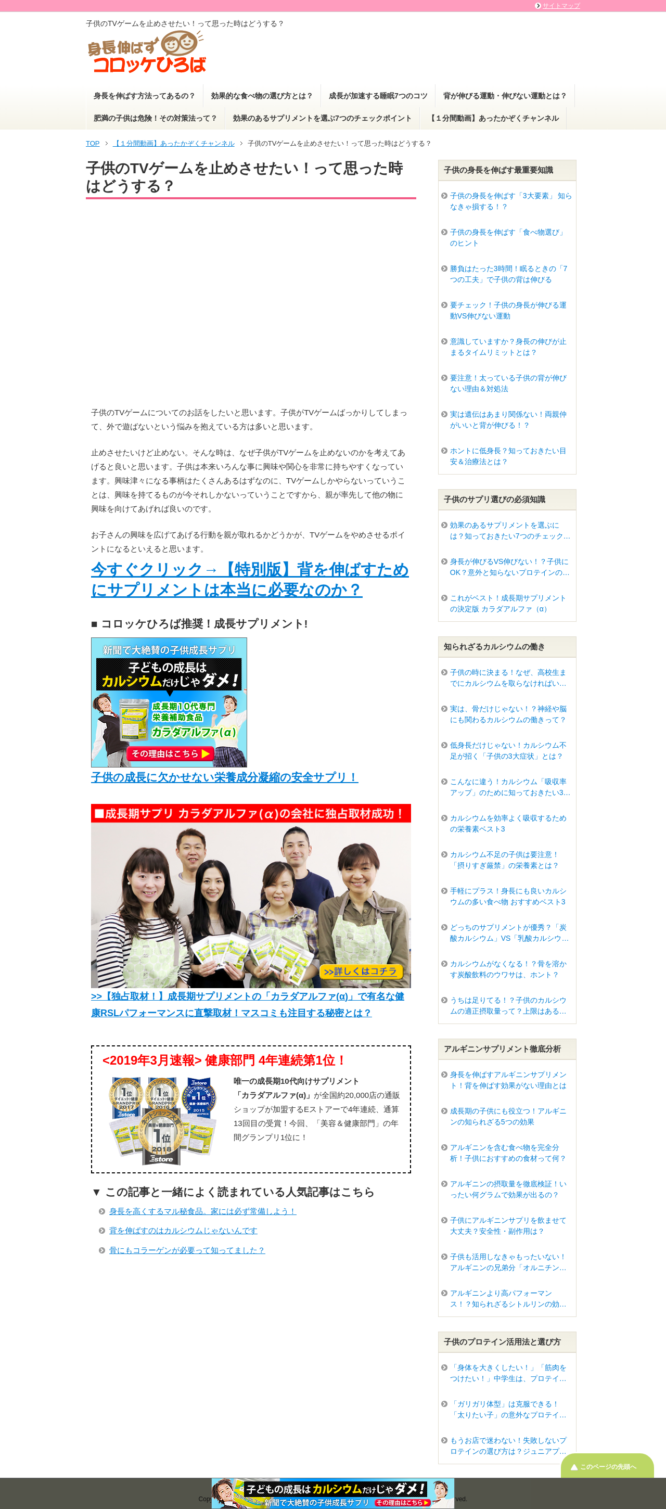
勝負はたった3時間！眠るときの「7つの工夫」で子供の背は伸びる (509, 274)
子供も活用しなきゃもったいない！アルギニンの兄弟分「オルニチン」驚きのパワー (508, 1262)
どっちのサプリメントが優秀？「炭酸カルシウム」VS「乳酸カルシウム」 (508, 933)
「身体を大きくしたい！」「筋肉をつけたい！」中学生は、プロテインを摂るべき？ (508, 1373)
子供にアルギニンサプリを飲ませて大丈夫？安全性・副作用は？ (508, 1225)
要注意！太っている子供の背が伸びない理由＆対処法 (508, 383)
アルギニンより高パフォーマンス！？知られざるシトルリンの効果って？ (508, 1299)
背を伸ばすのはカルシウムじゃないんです (183, 1230)
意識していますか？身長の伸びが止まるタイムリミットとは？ (508, 346)
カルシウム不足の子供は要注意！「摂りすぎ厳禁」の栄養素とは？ (504, 859)
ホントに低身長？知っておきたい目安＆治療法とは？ (508, 456)
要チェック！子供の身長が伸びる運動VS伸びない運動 (508, 310)
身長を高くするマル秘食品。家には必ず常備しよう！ (203, 1211)
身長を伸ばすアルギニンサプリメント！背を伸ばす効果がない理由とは (508, 1080)
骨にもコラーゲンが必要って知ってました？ (187, 1250)
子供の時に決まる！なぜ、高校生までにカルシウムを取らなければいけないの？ (508, 678)
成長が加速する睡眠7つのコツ (378, 96)
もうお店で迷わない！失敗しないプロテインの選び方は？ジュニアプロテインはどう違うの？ (508, 1446)
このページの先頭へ (608, 1466)
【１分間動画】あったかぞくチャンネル (493, 118)
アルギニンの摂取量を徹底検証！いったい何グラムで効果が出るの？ (508, 1189)
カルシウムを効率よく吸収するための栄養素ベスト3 (508, 823)
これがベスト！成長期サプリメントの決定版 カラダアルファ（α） (508, 603)
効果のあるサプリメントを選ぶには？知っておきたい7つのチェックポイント (510, 531)
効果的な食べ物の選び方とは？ (262, 96)
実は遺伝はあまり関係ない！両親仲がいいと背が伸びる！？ (508, 419)
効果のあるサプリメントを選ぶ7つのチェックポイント (322, 118)
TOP (93, 143)
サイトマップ (561, 5)
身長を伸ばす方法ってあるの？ (145, 96)
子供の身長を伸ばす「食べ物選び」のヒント (508, 237)
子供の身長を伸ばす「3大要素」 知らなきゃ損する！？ (511, 201)
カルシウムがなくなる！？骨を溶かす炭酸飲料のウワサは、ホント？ (508, 969)
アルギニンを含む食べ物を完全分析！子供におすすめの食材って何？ (508, 1152)
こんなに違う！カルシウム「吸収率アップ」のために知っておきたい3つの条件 (510, 787)
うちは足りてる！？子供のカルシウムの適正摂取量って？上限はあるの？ (508, 1006)
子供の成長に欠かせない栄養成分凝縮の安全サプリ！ (224, 777)
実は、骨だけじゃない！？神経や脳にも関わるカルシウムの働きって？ (508, 714)
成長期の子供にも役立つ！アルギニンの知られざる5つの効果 (508, 1116)
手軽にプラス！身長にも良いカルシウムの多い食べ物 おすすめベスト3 (508, 896)
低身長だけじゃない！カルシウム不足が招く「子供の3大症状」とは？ (508, 750)
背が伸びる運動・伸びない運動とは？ (505, 96)
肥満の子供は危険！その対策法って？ (155, 118)
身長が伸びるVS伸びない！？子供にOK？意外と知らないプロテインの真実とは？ (510, 567)
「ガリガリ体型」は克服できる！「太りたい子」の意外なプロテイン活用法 (508, 1410)
